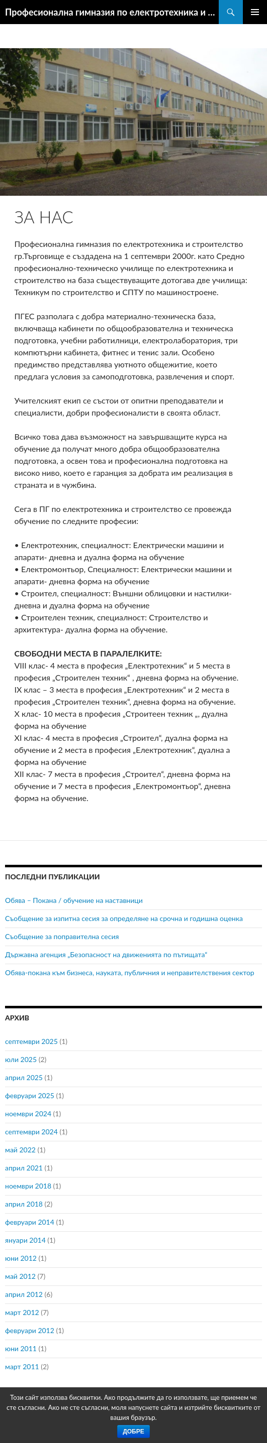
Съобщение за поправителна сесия (62, 936)
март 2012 (22, 1312)
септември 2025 (31, 1041)
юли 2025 (21, 1059)
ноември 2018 (28, 1186)
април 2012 (24, 1294)
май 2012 (20, 1276)
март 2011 (22, 1366)
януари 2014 (25, 1240)
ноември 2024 (28, 1113)
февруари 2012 (29, 1330)
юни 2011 (21, 1348)
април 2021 (24, 1167)
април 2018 (24, 1204)
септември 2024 (31, 1131)
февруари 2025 (29, 1095)
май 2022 (20, 1149)
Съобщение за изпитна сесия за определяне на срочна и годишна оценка (124, 918)
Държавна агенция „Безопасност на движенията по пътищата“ (106, 954)
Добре (133, 1431)
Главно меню (255, 12)
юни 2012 (21, 1258)
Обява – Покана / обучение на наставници (74, 900)
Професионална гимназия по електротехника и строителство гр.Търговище (112, 12)
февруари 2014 (29, 1222)
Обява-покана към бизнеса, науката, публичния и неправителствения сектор (129, 972)
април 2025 (24, 1077)
